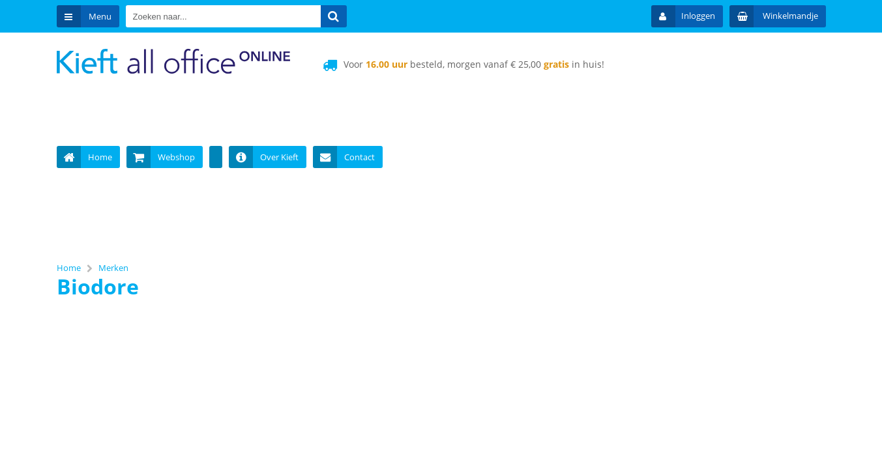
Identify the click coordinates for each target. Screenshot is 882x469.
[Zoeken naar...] (334, 16)
